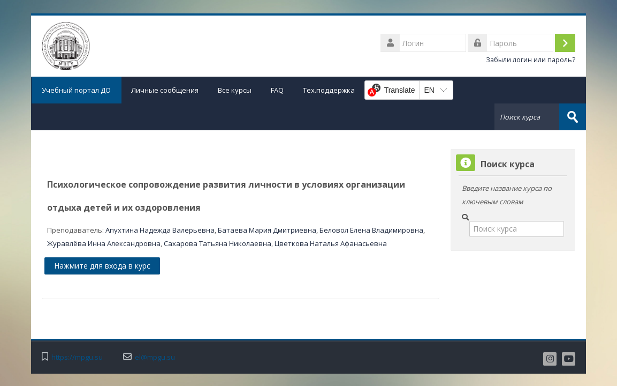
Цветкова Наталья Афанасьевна (331, 243)
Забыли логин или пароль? (530, 59)
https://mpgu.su (77, 357)
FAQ (277, 90)
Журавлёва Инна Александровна (104, 243)
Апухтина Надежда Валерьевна (160, 230)
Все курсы (235, 90)
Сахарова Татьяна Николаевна (217, 243)
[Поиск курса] (517, 229)
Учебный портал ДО (76, 90)
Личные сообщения (165, 90)
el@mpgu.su (155, 357)
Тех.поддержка (329, 90)
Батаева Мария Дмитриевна (267, 230)
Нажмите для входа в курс (102, 266)
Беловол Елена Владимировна (371, 230)
